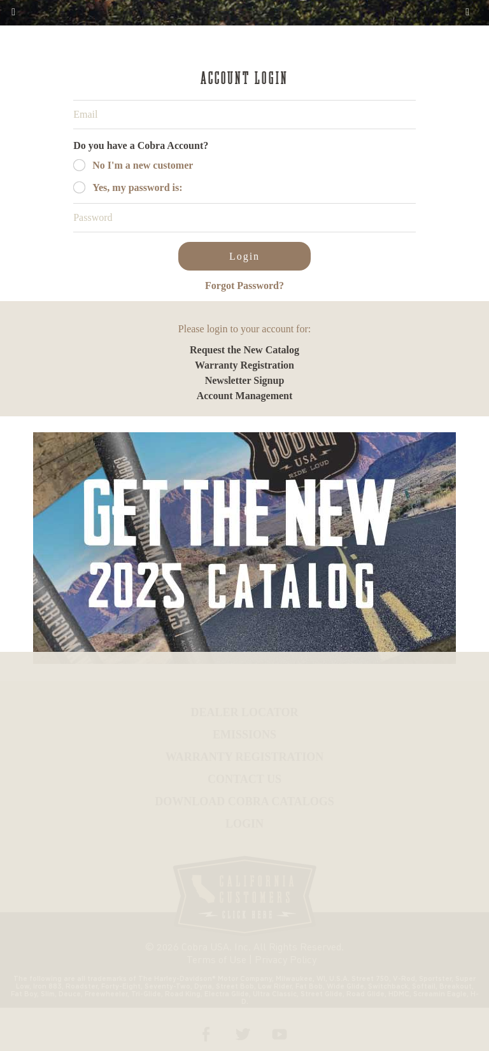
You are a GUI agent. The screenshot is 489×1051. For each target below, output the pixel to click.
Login (244, 256)
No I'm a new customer (142, 165)
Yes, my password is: (137, 187)
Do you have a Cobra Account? (140, 145)
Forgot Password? (244, 285)
